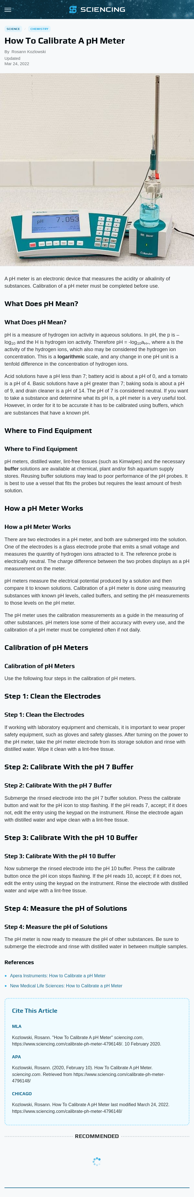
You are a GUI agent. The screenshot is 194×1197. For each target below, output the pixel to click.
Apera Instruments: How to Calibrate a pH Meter (57, 975)
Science (13, 28)
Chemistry (39, 28)
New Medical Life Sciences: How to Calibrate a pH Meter (66, 985)
